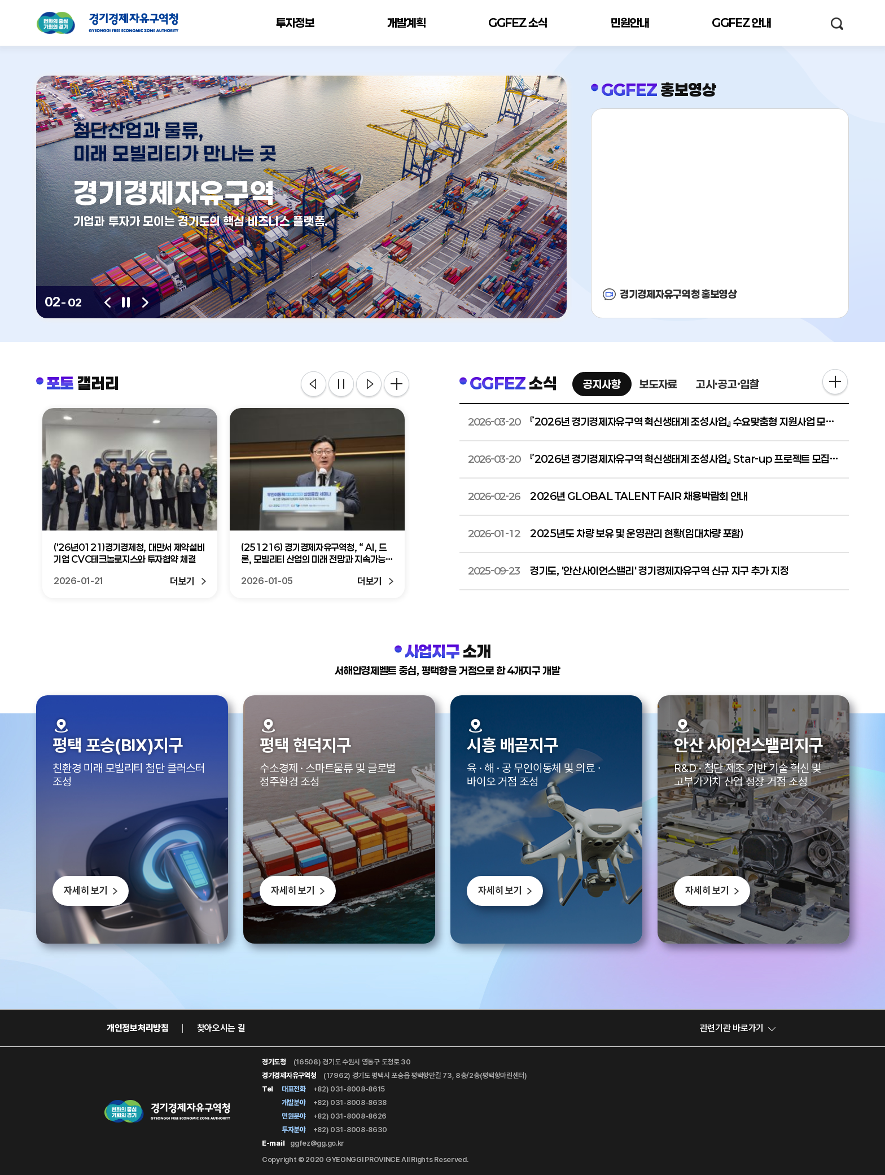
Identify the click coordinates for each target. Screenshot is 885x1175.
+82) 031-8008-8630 (350, 1129)
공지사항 (602, 384)
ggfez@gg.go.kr (317, 1143)
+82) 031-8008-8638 (350, 1102)
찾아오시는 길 (221, 1028)
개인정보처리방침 (138, 1028)
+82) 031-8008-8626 (350, 1116)
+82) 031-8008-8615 (349, 1089)
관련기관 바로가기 (732, 1028)
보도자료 (658, 384)
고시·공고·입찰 (727, 384)
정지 (341, 385)
